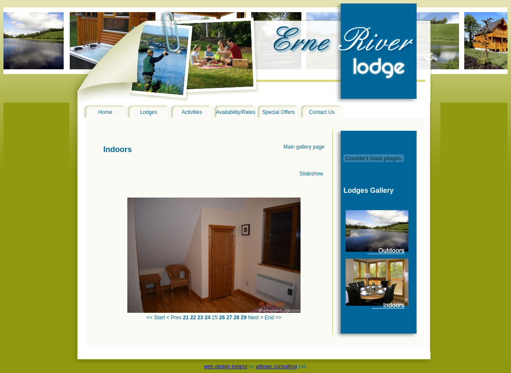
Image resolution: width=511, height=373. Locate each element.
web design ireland (225, 366)
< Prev (173, 318)
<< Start (155, 318)
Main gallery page (304, 147)
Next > (255, 318)
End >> (273, 318)
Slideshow (311, 174)
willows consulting (276, 366)
